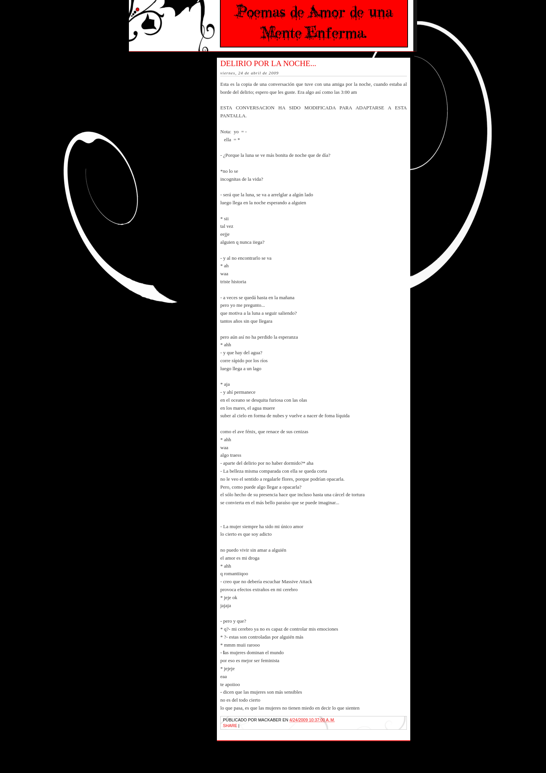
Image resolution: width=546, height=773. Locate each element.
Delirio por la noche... (268, 63)
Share (230, 725)
